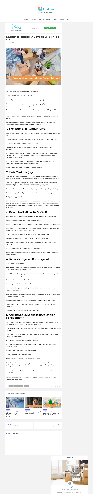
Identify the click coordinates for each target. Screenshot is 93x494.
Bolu (8, 409)
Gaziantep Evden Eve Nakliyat (74, 236)
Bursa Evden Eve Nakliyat (73, 225)
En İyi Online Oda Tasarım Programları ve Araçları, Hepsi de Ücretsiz (76, 110)
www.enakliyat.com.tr (12, 371)
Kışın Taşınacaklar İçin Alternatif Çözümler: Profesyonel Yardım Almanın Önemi (14, 414)
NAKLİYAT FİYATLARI (44, 19)
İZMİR (68, 19)
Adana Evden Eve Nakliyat (73, 230)
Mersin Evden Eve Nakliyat (73, 233)
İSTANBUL (55, 19)
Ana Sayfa (25, 19)
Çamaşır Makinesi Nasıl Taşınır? (76, 189)
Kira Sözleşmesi (76, 207)
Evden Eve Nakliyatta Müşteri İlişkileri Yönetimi (33, 412)
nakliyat (27, 409)
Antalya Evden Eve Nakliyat (73, 228)
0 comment (11, 42)
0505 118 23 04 (69, 66)
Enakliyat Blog (44, 490)
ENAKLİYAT (33, 19)
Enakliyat (60, 490)
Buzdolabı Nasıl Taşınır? (76, 131)
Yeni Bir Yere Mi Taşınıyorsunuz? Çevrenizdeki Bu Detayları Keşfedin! (51, 413)
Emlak (45, 409)
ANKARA (62, 19)
